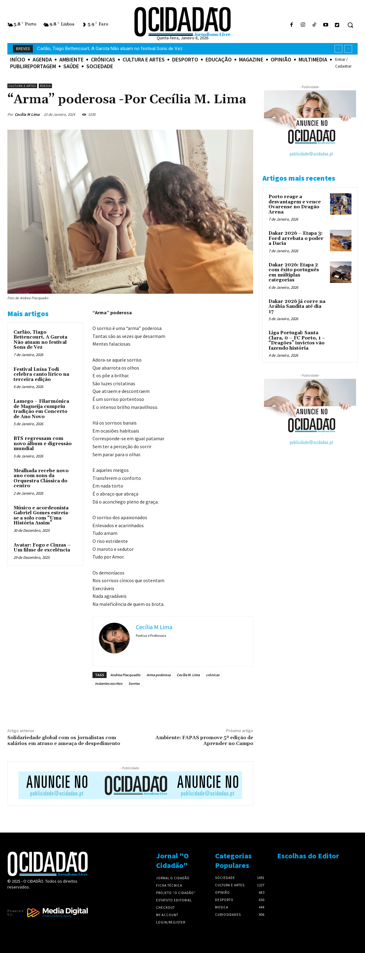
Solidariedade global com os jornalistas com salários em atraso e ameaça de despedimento (63, 741)
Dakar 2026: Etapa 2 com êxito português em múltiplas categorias (294, 272)
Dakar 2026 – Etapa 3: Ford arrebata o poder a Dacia (296, 238)
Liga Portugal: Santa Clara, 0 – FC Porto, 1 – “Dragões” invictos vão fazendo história (297, 340)
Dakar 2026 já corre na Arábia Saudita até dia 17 (297, 307)
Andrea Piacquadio (125, 675)
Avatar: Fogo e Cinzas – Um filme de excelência (42, 547)
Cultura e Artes (22, 86)
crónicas (212, 675)
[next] (348, 49)
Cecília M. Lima (188, 675)
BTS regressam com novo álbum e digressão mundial (43, 444)
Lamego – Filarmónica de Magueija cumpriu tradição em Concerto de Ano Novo (41, 409)
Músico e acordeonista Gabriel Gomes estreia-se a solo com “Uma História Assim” (42, 515)
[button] (350, 25)
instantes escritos (108, 683)
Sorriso (134, 683)
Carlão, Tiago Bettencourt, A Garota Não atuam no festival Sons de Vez (40, 340)
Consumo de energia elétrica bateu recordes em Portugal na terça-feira (109, 48)
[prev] (338, 49)
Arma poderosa (159, 675)
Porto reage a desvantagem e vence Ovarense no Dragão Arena (295, 204)
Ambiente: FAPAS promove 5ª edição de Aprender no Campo (204, 741)
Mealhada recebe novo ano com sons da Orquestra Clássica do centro (41, 478)
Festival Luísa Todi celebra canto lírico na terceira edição (41, 374)
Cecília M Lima (27, 114)
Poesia (45, 86)
